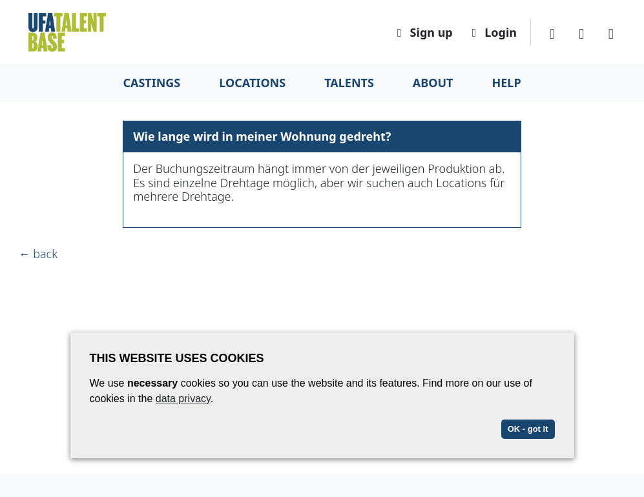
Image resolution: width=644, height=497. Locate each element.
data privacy (183, 398)
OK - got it (528, 429)
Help (506, 82)
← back (38, 253)
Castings (151, 82)
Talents (349, 82)
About (433, 82)
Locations (252, 82)
